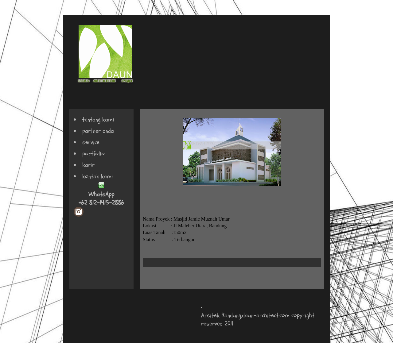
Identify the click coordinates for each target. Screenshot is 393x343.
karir (88, 165)
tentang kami (98, 119)
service (90, 142)
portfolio (93, 153)
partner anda (98, 131)
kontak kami (97, 176)
